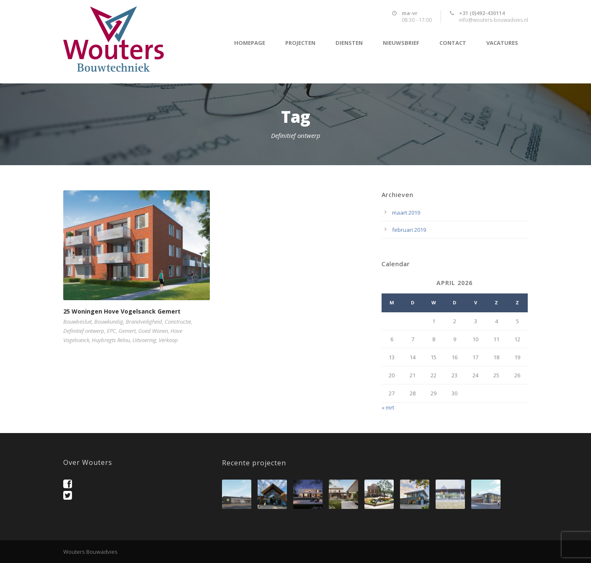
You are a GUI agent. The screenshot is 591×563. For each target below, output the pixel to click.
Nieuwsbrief (401, 43)
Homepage (249, 43)
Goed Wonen (153, 331)
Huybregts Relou (111, 340)
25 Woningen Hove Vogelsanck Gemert (122, 311)
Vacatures (502, 43)
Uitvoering (144, 340)
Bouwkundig (108, 321)
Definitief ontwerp (83, 331)
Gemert (127, 331)
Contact (452, 43)
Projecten (300, 43)
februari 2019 (409, 230)
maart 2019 (406, 212)
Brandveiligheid (144, 321)
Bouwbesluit (77, 321)
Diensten (349, 43)
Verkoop (168, 340)
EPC (111, 331)
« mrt (388, 407)
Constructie (178, 321)
